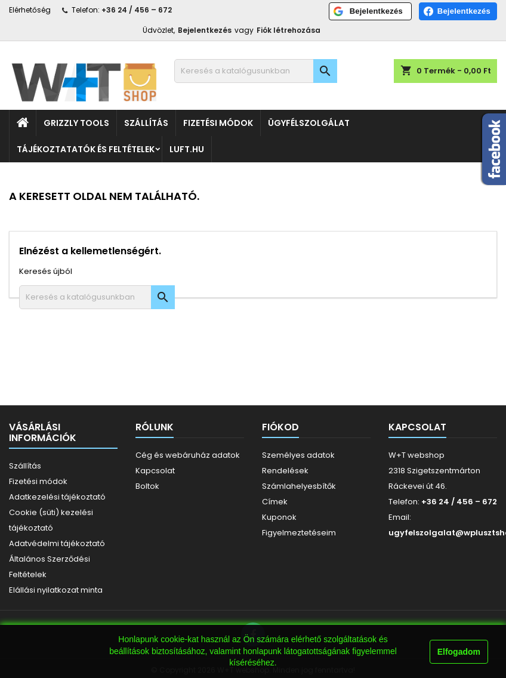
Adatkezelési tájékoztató (57, 497)
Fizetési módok (218, 123)
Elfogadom (458, 652)
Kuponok (279, 517)
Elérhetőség (30, 10)
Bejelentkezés (205, 30)
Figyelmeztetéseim (299, 532)
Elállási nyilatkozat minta (56, 590)
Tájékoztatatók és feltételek (86, 149)
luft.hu (186, 149)
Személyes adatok (298, 455)
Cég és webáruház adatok (187, 455)
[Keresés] (255, 71)
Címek (275, 501)
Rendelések (285, 470)
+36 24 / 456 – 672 (136, 10)
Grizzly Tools (76, 123)
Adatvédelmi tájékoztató (57, 543)
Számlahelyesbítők (299, 486)
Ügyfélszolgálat (309, 123)
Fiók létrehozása (288, 30)
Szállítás (146, 123)
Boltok (147, 486)
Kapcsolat (155, 470)
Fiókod (280, 427)
